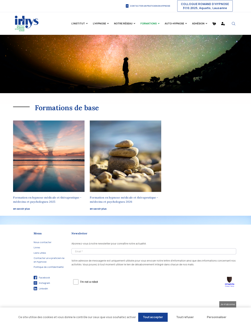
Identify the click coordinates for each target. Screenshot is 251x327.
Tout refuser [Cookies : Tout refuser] (185, 317)
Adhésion (198, 23)
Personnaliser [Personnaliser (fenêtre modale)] (216, 317)
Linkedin (41, 288)
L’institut (78, 23)
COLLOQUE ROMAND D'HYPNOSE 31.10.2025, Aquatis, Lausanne (205, 6)
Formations (148, 23)
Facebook (42, 277)
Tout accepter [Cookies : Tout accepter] (153, 317)
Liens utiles (40, 252)
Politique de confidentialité (49, 266)
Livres (37, 247)
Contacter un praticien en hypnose (147, 6)
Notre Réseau (123, 23)
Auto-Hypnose (174, 23)
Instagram (42, 283)
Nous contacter (42, 242)
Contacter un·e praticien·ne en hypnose (49, 259)
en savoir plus (21, 209)
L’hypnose (99, 23)
